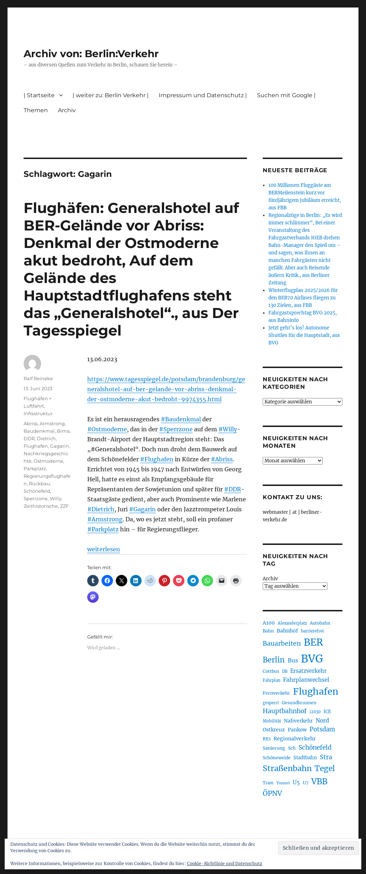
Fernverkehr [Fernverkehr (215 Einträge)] (276, 693)
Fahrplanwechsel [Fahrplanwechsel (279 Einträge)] (306, 679)
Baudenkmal (39, 431)
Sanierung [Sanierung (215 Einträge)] (274, 748)
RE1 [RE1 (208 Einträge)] (267, 738)
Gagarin (59, 446)
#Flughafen (156, 459)
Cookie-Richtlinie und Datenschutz (224, 863)
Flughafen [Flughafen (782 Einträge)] (315, 691)
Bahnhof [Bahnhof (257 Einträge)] (287, 630)
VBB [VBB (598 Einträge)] (319, 781)
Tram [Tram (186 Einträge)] (268, 782)
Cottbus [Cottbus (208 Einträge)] (271, 671)
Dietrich (46, 438)
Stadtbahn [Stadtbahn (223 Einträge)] (305, 758)
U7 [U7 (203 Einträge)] (305, 782)
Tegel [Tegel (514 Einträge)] (325, 768)
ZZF (64, 506)
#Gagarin (142, 509)
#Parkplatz (103, 529)
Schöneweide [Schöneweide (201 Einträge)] (277, 757)
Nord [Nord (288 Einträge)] (322, 720)
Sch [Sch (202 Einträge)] (292, 748)
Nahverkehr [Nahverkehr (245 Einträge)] (298, 720)
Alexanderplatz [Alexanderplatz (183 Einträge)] (292, 623)
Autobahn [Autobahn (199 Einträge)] (320, 623)
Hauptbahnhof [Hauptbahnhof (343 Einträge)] (285, 711)
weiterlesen (103, 549)
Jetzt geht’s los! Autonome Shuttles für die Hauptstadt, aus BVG (304, 335)
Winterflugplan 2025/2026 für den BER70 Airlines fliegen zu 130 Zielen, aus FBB (303, 297)
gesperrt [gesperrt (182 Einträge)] (271, 702)
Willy (55, 498)
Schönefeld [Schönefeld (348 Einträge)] (315, 747)
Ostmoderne (48, 461)
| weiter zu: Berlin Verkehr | (111, 95)
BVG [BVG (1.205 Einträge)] (312, 658)
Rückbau (39, 483)
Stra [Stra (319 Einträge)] (326, 757)
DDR (29, 438)
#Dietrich (100, 509)
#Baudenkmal (181, 419)
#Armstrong (105, 519)
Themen (36, 110)
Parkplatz (35, 468)
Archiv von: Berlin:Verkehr (91, 54)
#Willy (227, 429)
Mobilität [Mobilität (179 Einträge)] (272, 721)
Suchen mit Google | (286, 95)
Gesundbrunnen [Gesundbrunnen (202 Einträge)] (299, 702)
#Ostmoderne (107, 429)
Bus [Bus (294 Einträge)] (293, 660)
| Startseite (39, 95)
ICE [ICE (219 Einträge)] (327, 711)
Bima (63, 431)
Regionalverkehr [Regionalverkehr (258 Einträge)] (294, 738)
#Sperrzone (176, 429)
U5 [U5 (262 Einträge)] (296, 782)
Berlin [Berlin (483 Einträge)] (274, 660)
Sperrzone (36, 498)
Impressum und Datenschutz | (203, 95)
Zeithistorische (41, 506)
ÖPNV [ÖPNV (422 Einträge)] (272, 793)
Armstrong (52, 423)
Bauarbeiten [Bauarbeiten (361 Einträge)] (282, 643)
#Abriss (222, 459)
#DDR (232, 489)
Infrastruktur (38, 413)
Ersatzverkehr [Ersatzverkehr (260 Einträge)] (308, 671)
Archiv (67, 110)
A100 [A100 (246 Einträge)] (269, 623)
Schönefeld (37, 491)
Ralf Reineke (38, 378)
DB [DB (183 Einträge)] (284, 671)
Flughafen (36, 446)
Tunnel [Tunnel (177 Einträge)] (283, 783)
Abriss (31, 423)
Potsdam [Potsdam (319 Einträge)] (322, 729)
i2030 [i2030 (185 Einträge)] (315, 711)
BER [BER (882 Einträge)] (313, 642)
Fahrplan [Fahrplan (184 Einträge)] (271, 680)
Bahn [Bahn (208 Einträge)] (268, 631)
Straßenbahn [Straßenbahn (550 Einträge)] (287, 768)
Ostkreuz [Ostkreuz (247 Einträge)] (274, 729)
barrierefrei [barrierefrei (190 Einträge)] (312, 631)
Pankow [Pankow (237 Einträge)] (297, 730)
